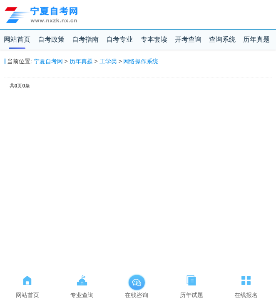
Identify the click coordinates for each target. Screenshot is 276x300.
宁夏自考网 (48, 61)
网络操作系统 (140, 61)
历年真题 (256, 39)
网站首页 (17, 39)
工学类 (108, 61)
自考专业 (119, 39)
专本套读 (154, 39)
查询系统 (222, 39)
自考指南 (85, 39)
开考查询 (188, 39)
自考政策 (51, 39)
